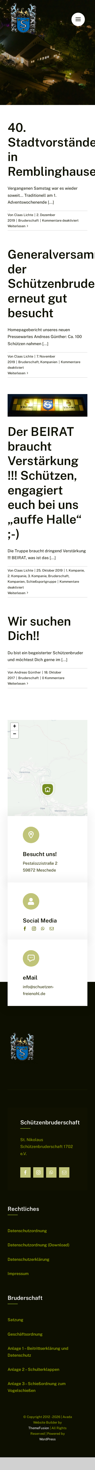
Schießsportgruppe (41, 581)
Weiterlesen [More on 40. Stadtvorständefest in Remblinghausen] (17, 226)
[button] (47, 789)
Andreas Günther (27, 672)
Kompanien (49, 362)
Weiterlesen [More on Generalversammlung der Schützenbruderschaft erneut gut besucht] (17, 373)
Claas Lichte (23, 215)
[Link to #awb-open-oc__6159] (78, 19)
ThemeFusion (38, 1428)
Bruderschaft (28, 220)
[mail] (52, 929)
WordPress (47, 1439)
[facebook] (25, 929)
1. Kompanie (75, 570)
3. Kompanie (37, 576)
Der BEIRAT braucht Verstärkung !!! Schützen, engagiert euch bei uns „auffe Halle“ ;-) (45, 482)
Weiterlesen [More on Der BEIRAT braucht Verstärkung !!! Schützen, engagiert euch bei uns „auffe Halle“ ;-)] (17, 593)
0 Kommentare (53, 678)
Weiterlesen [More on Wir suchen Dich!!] (17, 683)
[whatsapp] (43, 929)
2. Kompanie (17, 576)
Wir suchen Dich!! (39, 628)
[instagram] (34, 929)
